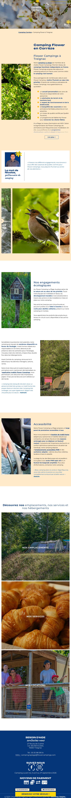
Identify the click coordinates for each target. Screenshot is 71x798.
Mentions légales (58, 796)
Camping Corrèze (25, 32)
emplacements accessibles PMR (47, 450)
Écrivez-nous (48, 790)
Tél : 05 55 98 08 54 (35, 753)
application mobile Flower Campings (16, 372)
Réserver (58, 3)
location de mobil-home (60, 434)
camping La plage (45, 63)
